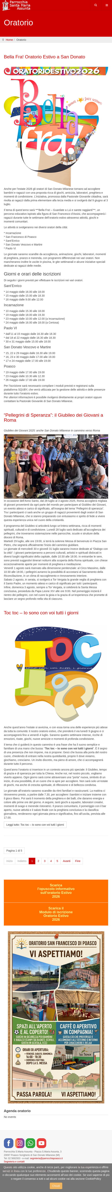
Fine (77, 861)
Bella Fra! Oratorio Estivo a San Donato (44, 56)
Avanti (66, 861)
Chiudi (56, 1185)
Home (9, 39)
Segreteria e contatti (14, 1161)
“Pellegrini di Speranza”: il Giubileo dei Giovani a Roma (53, 417)
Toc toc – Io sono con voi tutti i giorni (41, 612)
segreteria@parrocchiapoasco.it (46, 1158)
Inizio (9, 861)
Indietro (22, 861)
